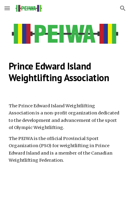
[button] (7, 8)
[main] (65, 72)
